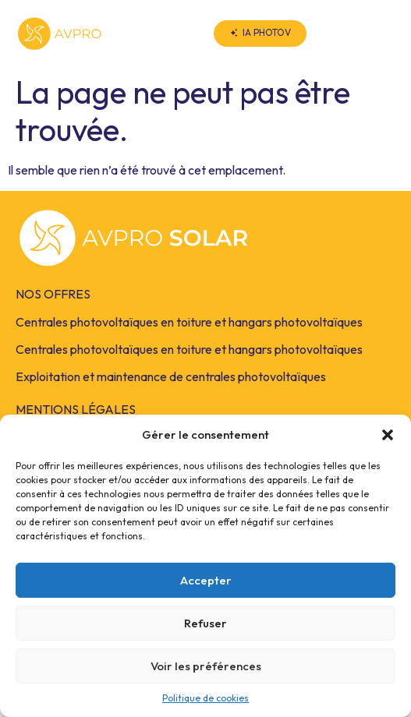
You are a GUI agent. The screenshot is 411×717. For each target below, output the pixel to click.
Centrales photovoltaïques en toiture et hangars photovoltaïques (189, 322)
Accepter (206, 580)
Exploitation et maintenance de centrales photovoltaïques (171, 376)
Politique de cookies (205, 698)
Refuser (205, 623)
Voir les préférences (206, 666)
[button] (387, 435)
